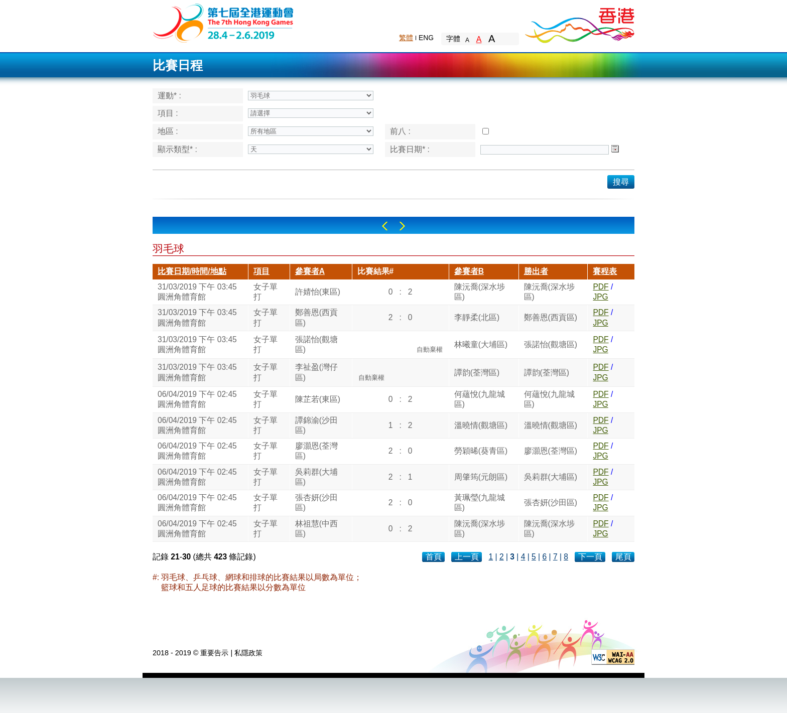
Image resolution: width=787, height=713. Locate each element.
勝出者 (536, 271)
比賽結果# (375, 271)
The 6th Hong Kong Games (224, 22)
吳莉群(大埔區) (316, 477)
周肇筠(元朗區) (480, 477)
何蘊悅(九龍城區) (479, 399)
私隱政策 (248, 653)
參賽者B (469, 271)
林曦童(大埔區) (480, 344)
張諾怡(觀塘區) (316, 344)
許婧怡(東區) (317, 292)
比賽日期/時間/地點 (192, 271)
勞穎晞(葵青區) (480, 451)
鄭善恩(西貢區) (316, 317)
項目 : (168, 113)
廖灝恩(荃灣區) (316, 451)
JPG (600, 297)
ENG (426, 38)
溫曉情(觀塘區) (480, 425)
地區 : (168, 131)
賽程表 (605, 271)
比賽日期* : (410, 149)
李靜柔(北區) (476, 317)
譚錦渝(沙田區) (316, 425)
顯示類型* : (177, 149)
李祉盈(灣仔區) (316, 372)
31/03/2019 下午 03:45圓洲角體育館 (197, 291)
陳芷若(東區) (317, 399)
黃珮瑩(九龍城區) (479, 502)
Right (402, 226)
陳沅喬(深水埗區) (479, 291)
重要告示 (214, 653)
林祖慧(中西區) (316, 528)
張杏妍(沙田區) (316, 502)
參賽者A (310, 271)
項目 (261, 271)
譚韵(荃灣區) (476, 372)
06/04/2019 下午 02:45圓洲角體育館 (197, 399)
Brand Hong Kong (579, 22)
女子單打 (265, 291)
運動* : (169, 95)
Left (384, 226)
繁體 (406, 38)
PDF (600, 286)
